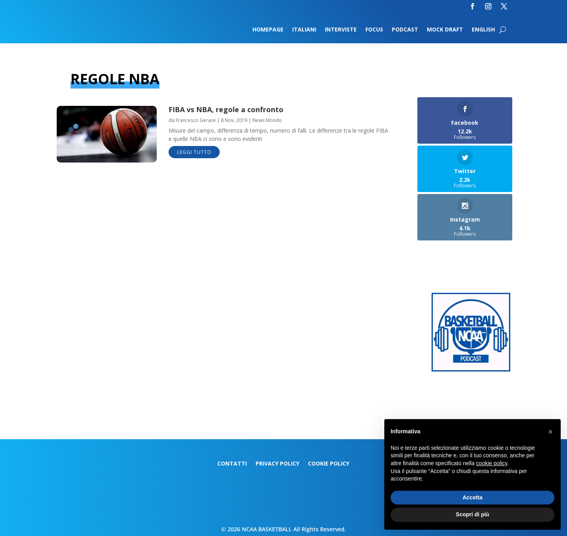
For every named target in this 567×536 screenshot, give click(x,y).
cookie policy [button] (491, 463)
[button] (550, 431)
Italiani (304, 30)
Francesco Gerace (196, 120)
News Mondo (267, 120)
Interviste (341, 30)
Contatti (232, 464)
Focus (374, 30)
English (483, 30)
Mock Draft (445, 30)
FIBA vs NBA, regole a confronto (226, 109)
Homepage (268, 30)
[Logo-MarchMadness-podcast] (471, 369)
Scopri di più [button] (472, 514)
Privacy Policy (277, 464)
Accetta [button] (473, 497)
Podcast (405, 30)
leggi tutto (194, 152)
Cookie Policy (328, 464)
